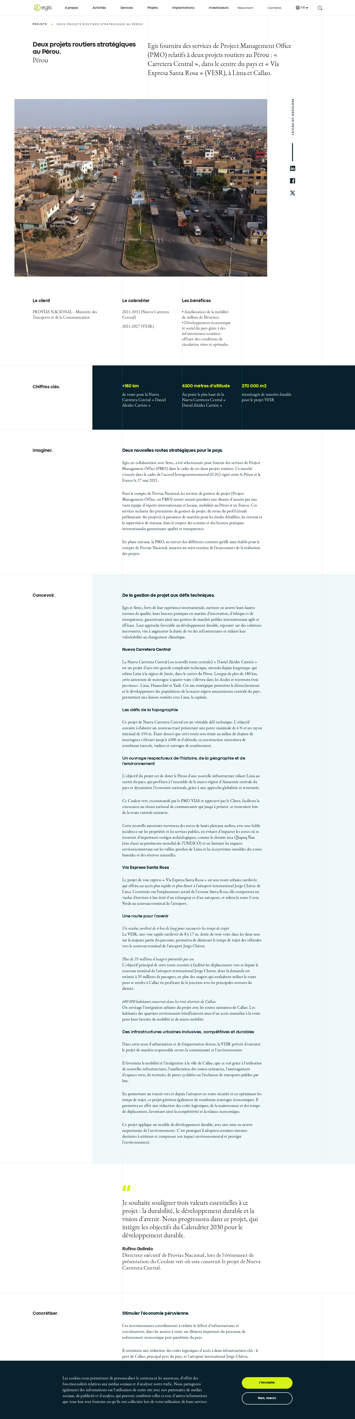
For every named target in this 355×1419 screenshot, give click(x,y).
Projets (152, 8)
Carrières (274, 8)
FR (302, 8)
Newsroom (245, 8)
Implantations (183, 8)
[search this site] (319, 7)
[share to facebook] (292, 180)
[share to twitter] (292, 193)
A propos (71, 8)
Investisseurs (218, 8)
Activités (99, 8)
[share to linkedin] (292, 168)
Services (126, 8)
